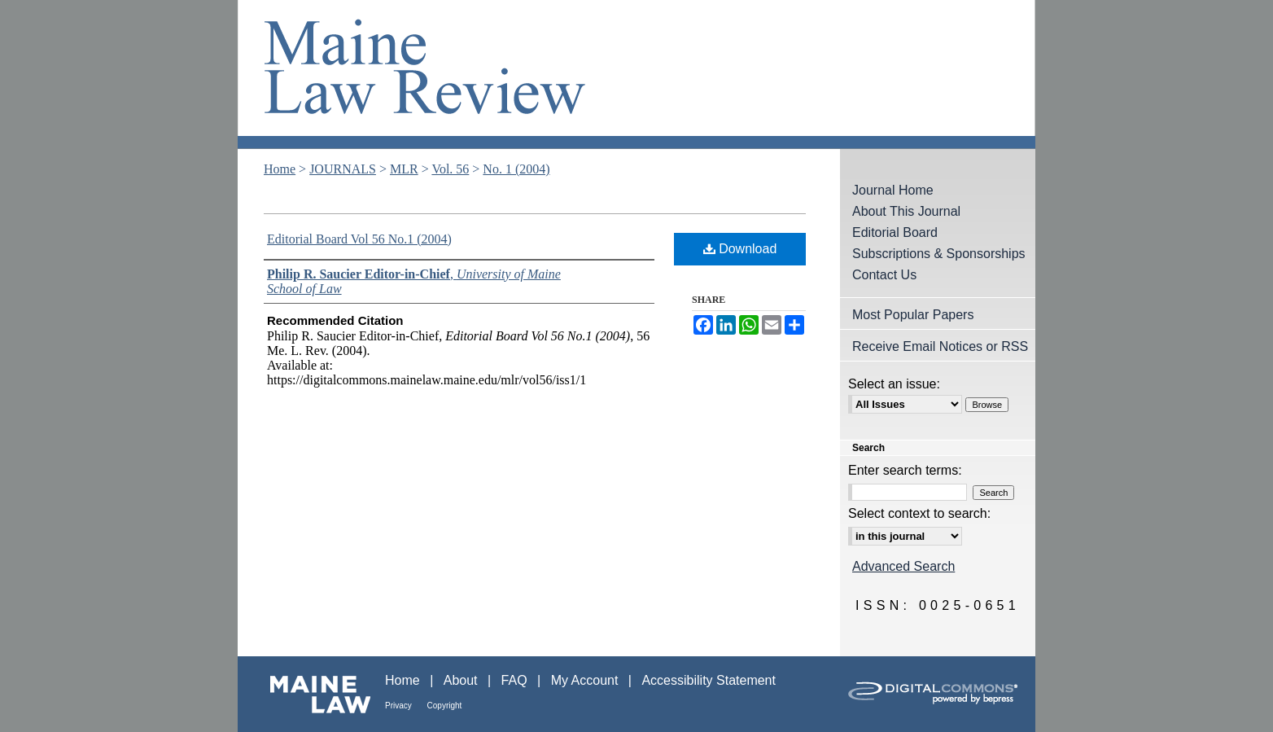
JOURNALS (342, 169)
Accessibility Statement (708, 680)
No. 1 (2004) (516, 169)
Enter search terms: (905, 470)
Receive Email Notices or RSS (940, 346)
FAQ (516, 680)
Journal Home (893, 190)
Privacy (399, 705)
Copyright (444, 705)
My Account (586, 680)
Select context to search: (919, 513)
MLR (404, 169)
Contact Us (884, 275)
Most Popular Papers (912, 315)
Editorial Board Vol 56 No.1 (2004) (359, 239)
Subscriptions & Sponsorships (939, 254)
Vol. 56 (450, 169)
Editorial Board (895, 232)
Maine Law (311, 694)
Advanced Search (903, 566)
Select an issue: (894, 384)
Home (279, 169)
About (462, 680)
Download (740, 249)
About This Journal (906, 211)
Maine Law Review (636, 74)
